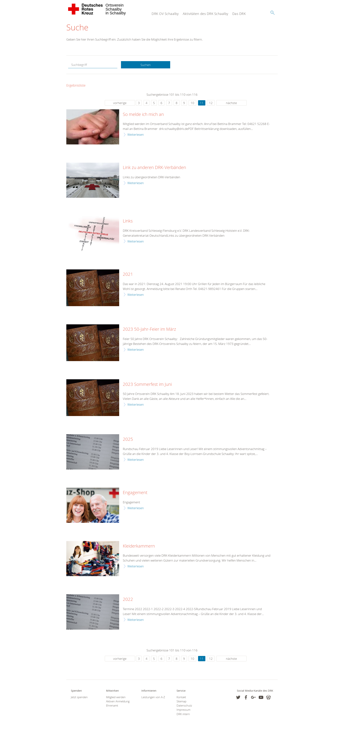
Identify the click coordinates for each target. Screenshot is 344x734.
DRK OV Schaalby (165, 13)
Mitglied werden (116, 697)
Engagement (135, 492)
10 (192, 103)
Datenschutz (184, 705)
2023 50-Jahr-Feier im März (149, 329)
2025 (128, 439)
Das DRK (239, 13)
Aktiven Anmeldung (118, 701)
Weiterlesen (135, 134)
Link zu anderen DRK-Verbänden (154, 167)
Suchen (145, 65)
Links (128, 221)
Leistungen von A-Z (153, 697)
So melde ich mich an (143, 114)
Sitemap (181, 701)
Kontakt (181, 697)
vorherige (119, 103)
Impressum (183, 709)
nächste (231, 103)
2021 (128, 274)
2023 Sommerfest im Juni (147, 384)
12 (211, 103)
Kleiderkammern (139, 546)
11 (202, 103)
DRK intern (183, 714)
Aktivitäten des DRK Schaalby (205, 13)
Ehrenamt (112, 705)
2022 (128, 599)
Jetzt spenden (79, 697)
